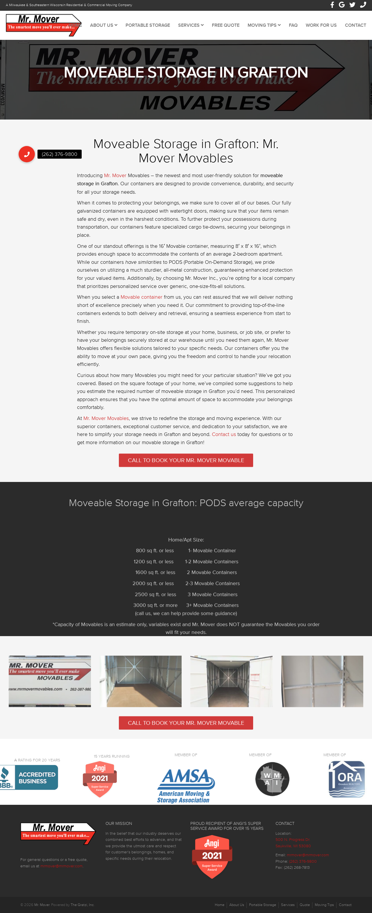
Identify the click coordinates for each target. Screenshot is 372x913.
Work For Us (321, 25)
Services (191, 25)
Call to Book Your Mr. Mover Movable (186, 466)
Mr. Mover (115, 182)
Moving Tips (264, 25)
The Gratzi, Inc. (82, 905)
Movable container (141, 304)
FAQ (293, 25)
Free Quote (225, 25)
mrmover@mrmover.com (61, 866)
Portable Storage (148, 25)
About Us (103, 25)
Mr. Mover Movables (106, 425)
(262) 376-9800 (303, 861)
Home (75, 25)
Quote (305, 905)
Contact (355, 25)
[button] (27, 154)
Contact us (224, 441)
